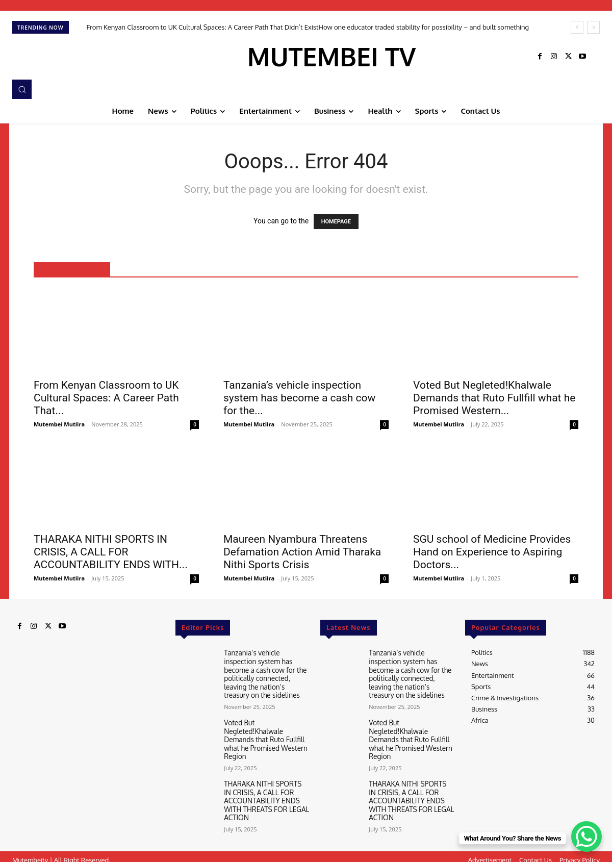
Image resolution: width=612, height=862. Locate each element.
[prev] (577, 27)
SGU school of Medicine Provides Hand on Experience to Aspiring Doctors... (492, 552)
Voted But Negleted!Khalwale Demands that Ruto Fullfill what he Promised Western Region (264, 735)
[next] (593, 27)
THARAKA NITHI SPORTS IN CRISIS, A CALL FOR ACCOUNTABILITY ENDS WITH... (111, 552)
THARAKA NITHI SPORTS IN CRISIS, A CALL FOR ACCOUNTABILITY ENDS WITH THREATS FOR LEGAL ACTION (265, 794)
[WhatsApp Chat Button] (586, 836)
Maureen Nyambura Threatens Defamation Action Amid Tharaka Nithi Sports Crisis (302, 552)
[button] (22, 89)
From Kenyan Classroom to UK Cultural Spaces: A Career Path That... (106, 398)
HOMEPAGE (336, 221)
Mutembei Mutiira (59, 424)
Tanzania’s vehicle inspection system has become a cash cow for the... (299, 398)
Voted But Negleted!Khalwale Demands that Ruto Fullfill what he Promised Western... (494, 398)
